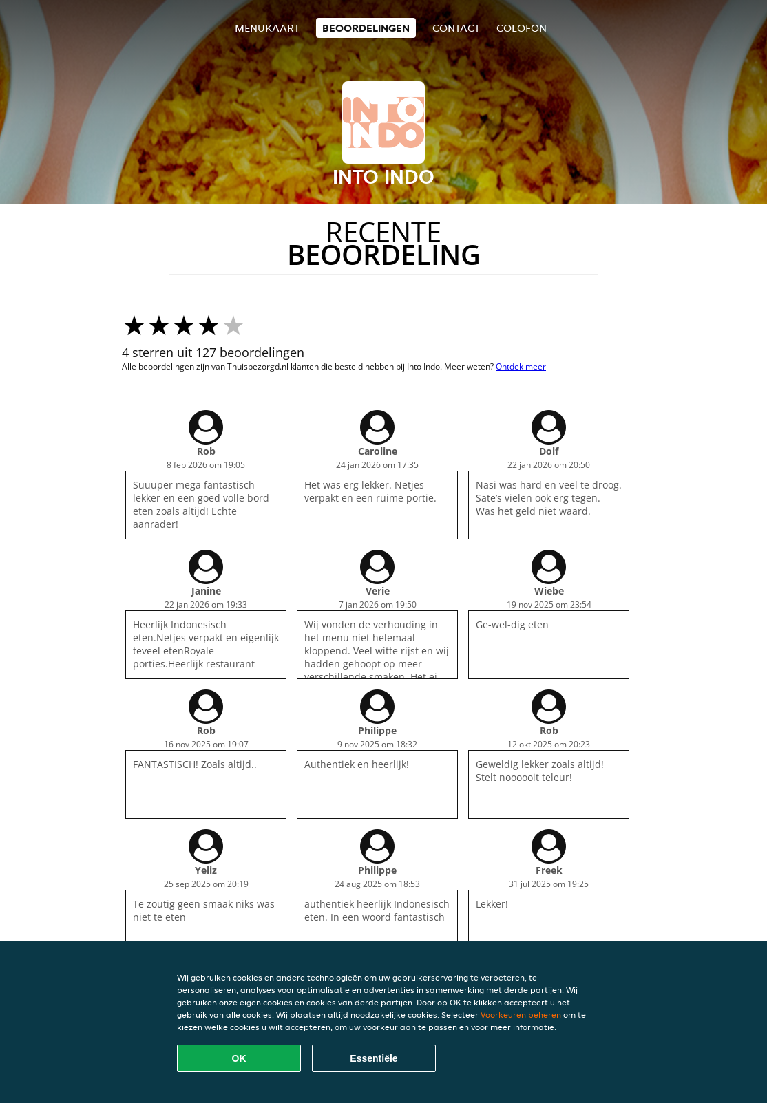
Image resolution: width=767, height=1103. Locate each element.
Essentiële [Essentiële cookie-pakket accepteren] (373, 1058)
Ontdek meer (521, 366)
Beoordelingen (366, 28)
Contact (456, 28)
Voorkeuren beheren (521, 1014)
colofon (521, 28)
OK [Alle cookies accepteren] (239, 1058)
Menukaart (267, 28)
